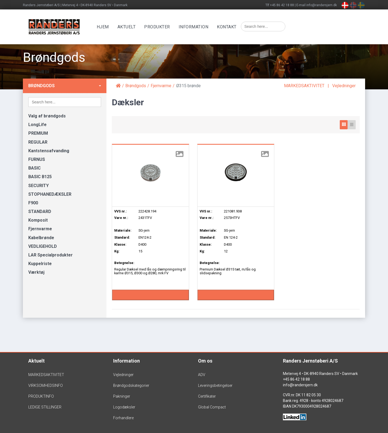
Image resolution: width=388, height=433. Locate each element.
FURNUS (36, 159)
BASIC (34, 168)
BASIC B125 (40, 176)
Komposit (38, 220)
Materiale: (122, 230)
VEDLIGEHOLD (42, 246)
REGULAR (37, 142)
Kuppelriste (40, 263)
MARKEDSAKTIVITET (304, 85)
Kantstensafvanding (48, 150)
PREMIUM (38, 133)
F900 (33, 202)
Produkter (158, 26)
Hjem (103, 26)
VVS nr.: (120, 211)
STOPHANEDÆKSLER (49, 194)
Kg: (117, 251)
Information (194, 26)
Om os (205, 361)
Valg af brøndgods (47, 116)
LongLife (37, 124)
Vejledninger (344, 85)
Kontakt (227, 26)
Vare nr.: (121, 218)
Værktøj (36, 272)
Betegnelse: (124, 263)
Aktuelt (127, 26)
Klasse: (120, 244)
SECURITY (38, 185)
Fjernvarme (40, 228)
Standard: (122, 237)
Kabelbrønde (41, 237)
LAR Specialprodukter (50, 255)
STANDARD (39, 211)
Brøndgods (41, 85)
